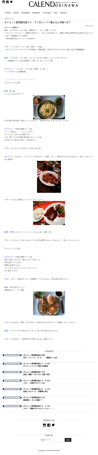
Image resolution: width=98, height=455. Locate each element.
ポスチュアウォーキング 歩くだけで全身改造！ (66, 49)
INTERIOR (25, 13)
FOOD (16, 13)
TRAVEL (63, 13)
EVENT (8, 13)
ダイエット (9, 19)
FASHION (36, 13)
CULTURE (47, 13)
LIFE (55, 13)
